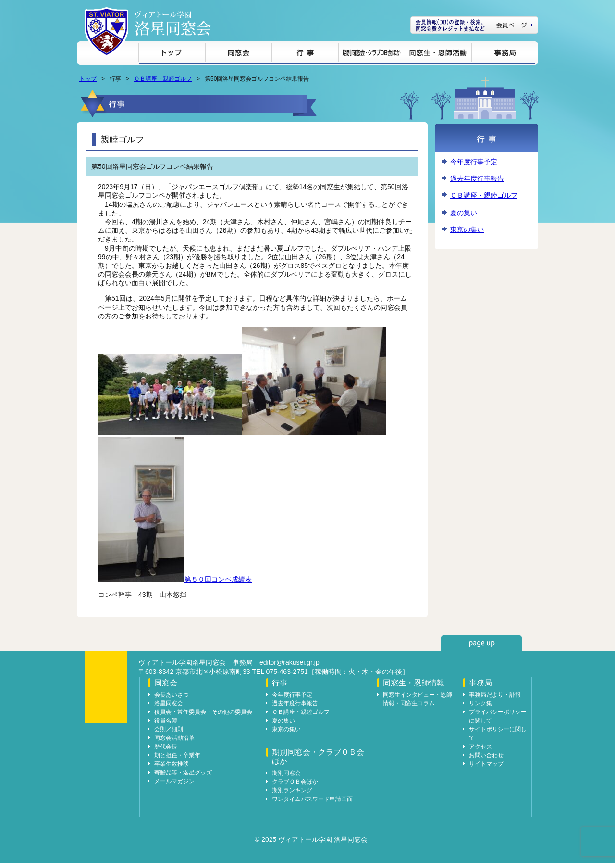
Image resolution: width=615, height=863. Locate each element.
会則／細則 (168, 729)
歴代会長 (165, 746)
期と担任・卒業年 (177, 755)
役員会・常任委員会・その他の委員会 (203, 712)
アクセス (480, 746)
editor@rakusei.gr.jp (289, 662)
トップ (171, 54)
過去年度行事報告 (477, 178)
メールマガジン (174, 781)
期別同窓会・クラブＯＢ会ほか (371, 54)
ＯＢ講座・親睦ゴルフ (163, 79)
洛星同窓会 (168, 703)
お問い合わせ (486, 755)
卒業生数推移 (171, 764)
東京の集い (467, 229)
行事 (304, 54)
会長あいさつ (171, 694)
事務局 (503, 54)
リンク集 (480, 703)
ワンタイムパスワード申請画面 (312, 799)
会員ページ (474, 25)
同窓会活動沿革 (174, 738)
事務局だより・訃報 (495, 694)
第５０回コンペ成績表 (218, 579)
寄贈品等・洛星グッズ (183, 772)
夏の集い (463, 212)
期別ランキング (292, 790)
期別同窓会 (286, 773)
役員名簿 (165, 720)
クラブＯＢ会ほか (295, 781)
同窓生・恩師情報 (438, 54)
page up (481, 643)
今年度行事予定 (473, 161)
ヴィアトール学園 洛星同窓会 (173, 23)
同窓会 (238, 54)
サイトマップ (486, 764)
